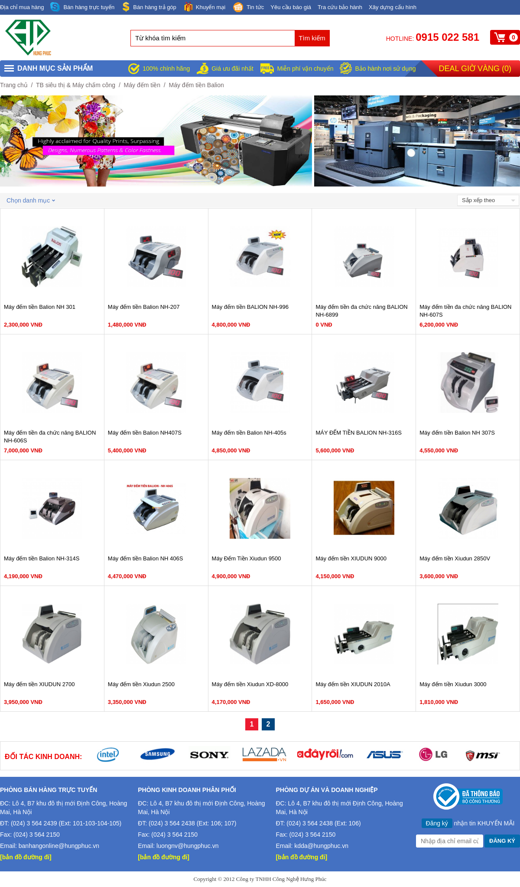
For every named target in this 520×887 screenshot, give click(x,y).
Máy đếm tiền (142, 85)
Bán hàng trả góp (148, 7)
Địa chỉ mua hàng (22, 7)
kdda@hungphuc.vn (321, 845)
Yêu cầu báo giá (290, 7)
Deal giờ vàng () (475, 68)
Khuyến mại (204, 7)
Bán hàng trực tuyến (82, 7)
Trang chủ (14, 85)
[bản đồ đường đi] (26, 857)
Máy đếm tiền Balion (196, 85)
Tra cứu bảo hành (340, 7)
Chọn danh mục (30, 200)
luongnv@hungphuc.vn (187, 845)
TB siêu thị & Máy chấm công (75, 85)
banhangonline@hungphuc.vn (59, 845)
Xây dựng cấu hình (392, 7)
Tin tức (248, 8)
